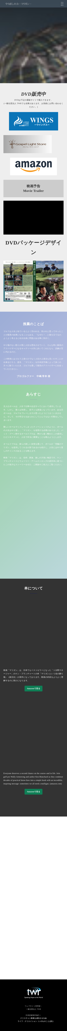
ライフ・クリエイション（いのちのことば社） (36, 1021)
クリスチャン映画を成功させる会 (33, 1018)
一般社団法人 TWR (33, 1009)
